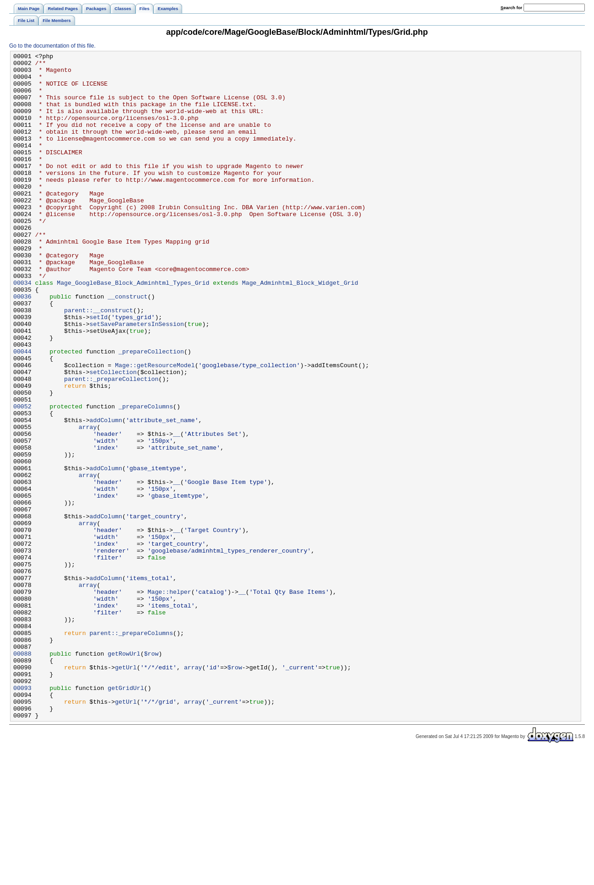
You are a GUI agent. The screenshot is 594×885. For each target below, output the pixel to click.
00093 (22, 815)
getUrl (126, 791)
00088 (22, 774)
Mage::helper (169, 700)
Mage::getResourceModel (155, 428)
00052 (22, 477)
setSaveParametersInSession (137, 379)
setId (99, 370)
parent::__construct (98, 362)
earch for (511, 7)
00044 (22, 411)
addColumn (106, 494)
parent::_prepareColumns (131, 749)
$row (151, 774)
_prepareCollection (151, 411)
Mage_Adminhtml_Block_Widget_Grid (300, 329)
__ (176, 510)
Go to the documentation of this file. (52, 46)
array (88, 502)
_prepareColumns (146, 477)
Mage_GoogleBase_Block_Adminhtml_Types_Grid (133, 329)
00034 (22, 329)
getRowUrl (124, 774)
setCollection (113, 436)
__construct (127, 346)
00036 (22, 346)
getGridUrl (126, 815)
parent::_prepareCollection (111, 444)
